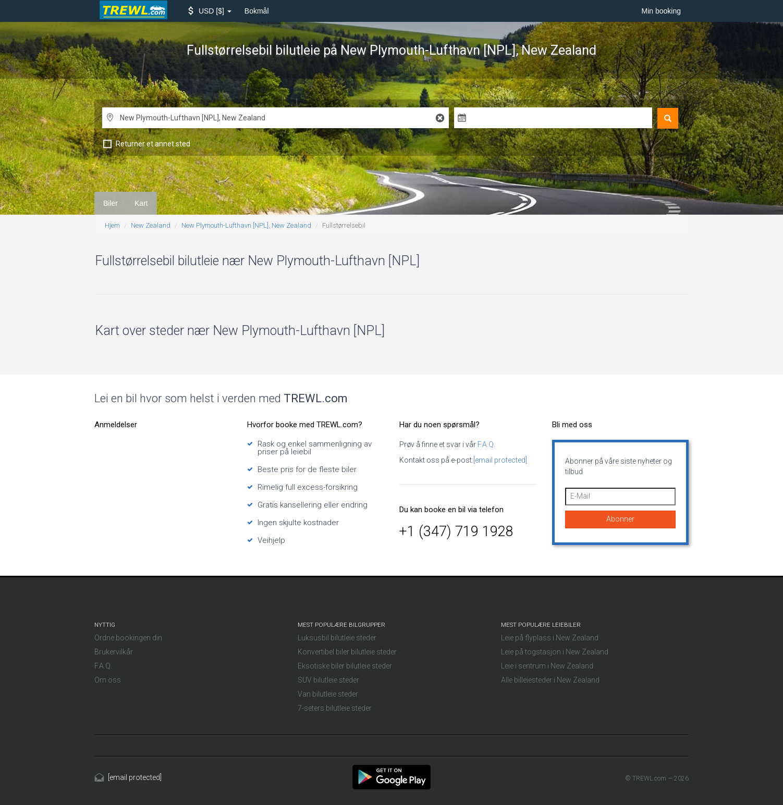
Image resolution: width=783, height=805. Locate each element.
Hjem (112, 225)
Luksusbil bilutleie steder (337, 638)
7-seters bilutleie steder (335, 708)
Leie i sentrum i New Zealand (547, 666)
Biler (110, 203)
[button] (209, 11)
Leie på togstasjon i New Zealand (554, 652)
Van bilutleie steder (328, 694)
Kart (141, 203)
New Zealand (150, 225)
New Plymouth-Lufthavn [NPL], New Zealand (246, 225)
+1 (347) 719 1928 (456, 531)
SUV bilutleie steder (328, 680)
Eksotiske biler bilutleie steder (345, 666)
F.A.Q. (485, 444)
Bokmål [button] (256, 11)
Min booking (661, 11)
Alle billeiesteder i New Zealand (550, 680)
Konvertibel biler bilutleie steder (347, 652)
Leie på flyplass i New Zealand (549, 638)
